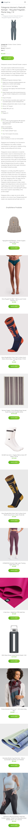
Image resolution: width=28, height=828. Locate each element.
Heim (2, 14)
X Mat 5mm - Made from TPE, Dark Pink (14, 612)
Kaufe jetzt (7, 58)
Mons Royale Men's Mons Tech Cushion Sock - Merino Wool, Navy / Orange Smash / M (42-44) (14, 359)
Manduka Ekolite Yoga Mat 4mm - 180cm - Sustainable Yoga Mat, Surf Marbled (14, 758)
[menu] (25, 2)
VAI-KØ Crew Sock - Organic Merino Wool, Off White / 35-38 (14, 455)
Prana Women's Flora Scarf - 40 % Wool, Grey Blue (14, 709)
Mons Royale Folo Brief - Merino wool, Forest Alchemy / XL (14, 299)
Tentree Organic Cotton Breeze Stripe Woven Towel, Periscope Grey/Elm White (14, 411)
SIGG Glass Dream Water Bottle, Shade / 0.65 (14, 655)
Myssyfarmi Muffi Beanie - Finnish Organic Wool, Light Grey (14, 241)
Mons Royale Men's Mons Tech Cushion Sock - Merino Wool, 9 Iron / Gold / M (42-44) (14, 514)
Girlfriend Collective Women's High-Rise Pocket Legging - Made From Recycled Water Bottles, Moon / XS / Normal (14, 818)
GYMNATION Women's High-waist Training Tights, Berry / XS (14, 563)
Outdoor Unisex (12, 44)
